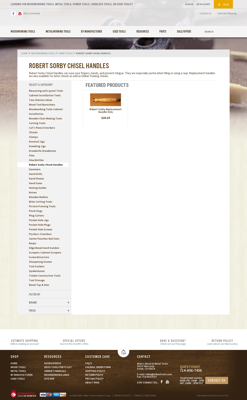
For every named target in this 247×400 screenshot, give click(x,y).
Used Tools (119, 32)
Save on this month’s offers (74, 342)
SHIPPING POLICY (95, 371)
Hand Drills (35, 174)
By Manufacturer (91, 32)
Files (32, 155)
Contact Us (205, 13)
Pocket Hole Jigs (39, 220)
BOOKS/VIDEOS (52, 363)
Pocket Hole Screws (40, 229)
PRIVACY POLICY (122, 395)
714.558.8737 (149, 377)
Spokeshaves (37, 271)
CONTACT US (216, 381)
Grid (206, 85)
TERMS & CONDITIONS (145, 395)
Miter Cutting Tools (40, 201)
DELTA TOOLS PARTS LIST (58, 367)
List (212, 85)
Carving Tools (37, 123)
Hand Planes (36, 178)
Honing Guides (38, 188)
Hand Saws (35, 183)
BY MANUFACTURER (22, 375)
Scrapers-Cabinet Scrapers (45, 252)
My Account (203, 4)
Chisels (33, 132)
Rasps (32, 243)
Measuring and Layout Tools (46, 90)
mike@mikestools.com (158, 374)
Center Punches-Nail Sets (44, 238)
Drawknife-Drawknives (42, 151)
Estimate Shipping (227, 13)
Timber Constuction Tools (45, 275)
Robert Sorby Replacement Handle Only (106, 110)
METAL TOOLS (18, 371)
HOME (14, 363)
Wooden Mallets (38, 197)
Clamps (33, 137)
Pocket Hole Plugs (40, 224)
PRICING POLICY (94, 378)
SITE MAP (49, 378)
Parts (162, 32)
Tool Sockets (37, 266)
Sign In (189, 4)
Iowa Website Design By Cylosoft (212, 395)
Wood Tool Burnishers (42, 104)
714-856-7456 (191, 370)
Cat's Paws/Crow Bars (42, 127)
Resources (142, 32)
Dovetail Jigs (37, 141)
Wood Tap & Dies (39, 285)
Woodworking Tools (23, 32)
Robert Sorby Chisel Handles (46, 164)
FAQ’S (88, 363)
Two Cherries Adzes (40, 100)
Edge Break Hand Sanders (44, 248)
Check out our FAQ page (173, 342)
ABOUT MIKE (92, 382)
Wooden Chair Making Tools (45, 118)
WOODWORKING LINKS (56, 375)
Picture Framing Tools (42, 206)
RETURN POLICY (94, 375)
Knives (33, 192)
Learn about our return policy (222, 342)
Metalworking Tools (58, 32)
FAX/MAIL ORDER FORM (98, 367)
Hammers (35, 169)
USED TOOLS (18, 378)
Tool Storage (37, 280)
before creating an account (24, 342)
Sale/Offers (184, 32)
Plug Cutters (36, 215)
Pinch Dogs (35, 211)
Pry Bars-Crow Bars (40, 234)
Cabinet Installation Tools (45, 95)
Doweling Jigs (37, 146)
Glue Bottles (36, 160)
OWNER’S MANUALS (55, 371)
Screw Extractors (39, 257)
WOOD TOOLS (18, 367)
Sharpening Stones (40, 261)
